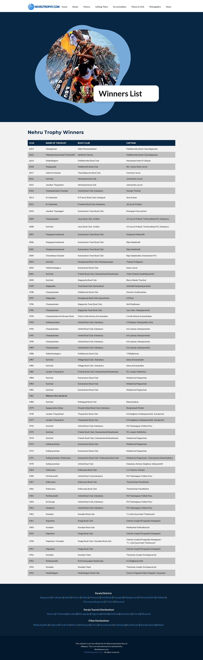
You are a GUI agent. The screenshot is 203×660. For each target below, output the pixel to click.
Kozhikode (106, 597)
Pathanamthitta (147, 597)
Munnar (51, 613)
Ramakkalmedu (148, 624)
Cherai (136, 613)
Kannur (76, 597)
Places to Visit (137, 6)
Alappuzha (45, 597)
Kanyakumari (105, 624)
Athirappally (83, 613)
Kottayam (95, 597)
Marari (74, 624)
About (75, 6)
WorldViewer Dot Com (93, 652)
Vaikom (160, 624)
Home (64, 6)
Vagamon (96, 613)
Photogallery (155, 6)
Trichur (109, 601)
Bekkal (105, 613)
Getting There (101, 6)
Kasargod (118, 597)
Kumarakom (126, 613)
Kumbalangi (120, 624)
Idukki (67, 597)
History (86, 6)
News (168, 6)
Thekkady (62, 613)
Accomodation (119, 6)
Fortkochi (65, 624)
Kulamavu (85, 624)
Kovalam (72, 613)
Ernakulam (57, 597)
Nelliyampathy (40, 624)
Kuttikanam (133, 624)
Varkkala (114, 613)
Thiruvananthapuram (93, 601)
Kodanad (54, 624)
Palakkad (160, 597)
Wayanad (119, 601)
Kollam (84, 597)
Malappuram (130, 597)
